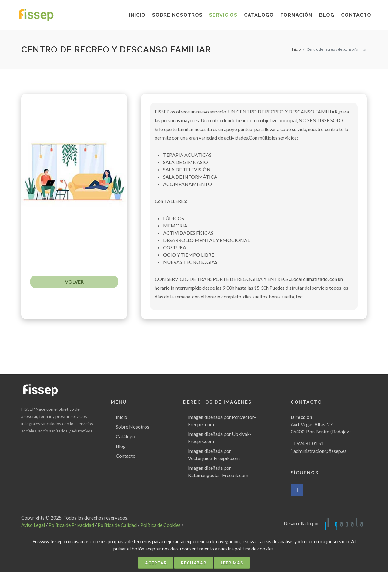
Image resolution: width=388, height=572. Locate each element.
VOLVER (74, 281)
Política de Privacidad (71, 525)
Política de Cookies (160, 525)
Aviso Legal (33, 525)
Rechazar (193, 562)
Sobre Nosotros (132, 426)
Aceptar (156, 562)
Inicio (296, 49)
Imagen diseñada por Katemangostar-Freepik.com (218, 471)
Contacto (125, 456)
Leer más (232, 562)
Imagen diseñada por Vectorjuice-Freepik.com (214, 454)
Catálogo (125, 436)
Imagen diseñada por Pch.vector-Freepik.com (222, 420)
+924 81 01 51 (308, 443)
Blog (121, 446)
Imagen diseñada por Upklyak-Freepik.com (220, 437)
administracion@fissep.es (319, 451)
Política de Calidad (117, 525)
